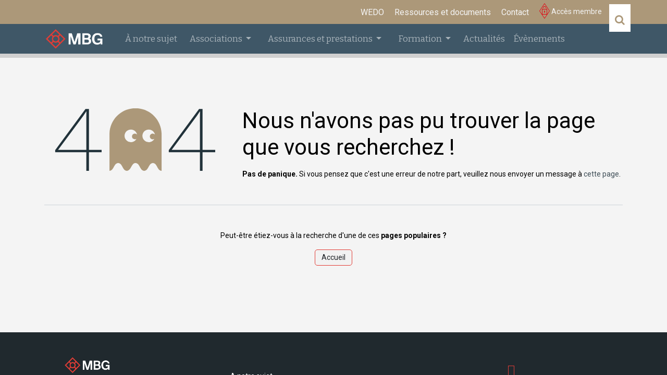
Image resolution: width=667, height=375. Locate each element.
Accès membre (570, 11)
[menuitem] (372, 12)
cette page (601, 174)
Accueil (333, 257)
